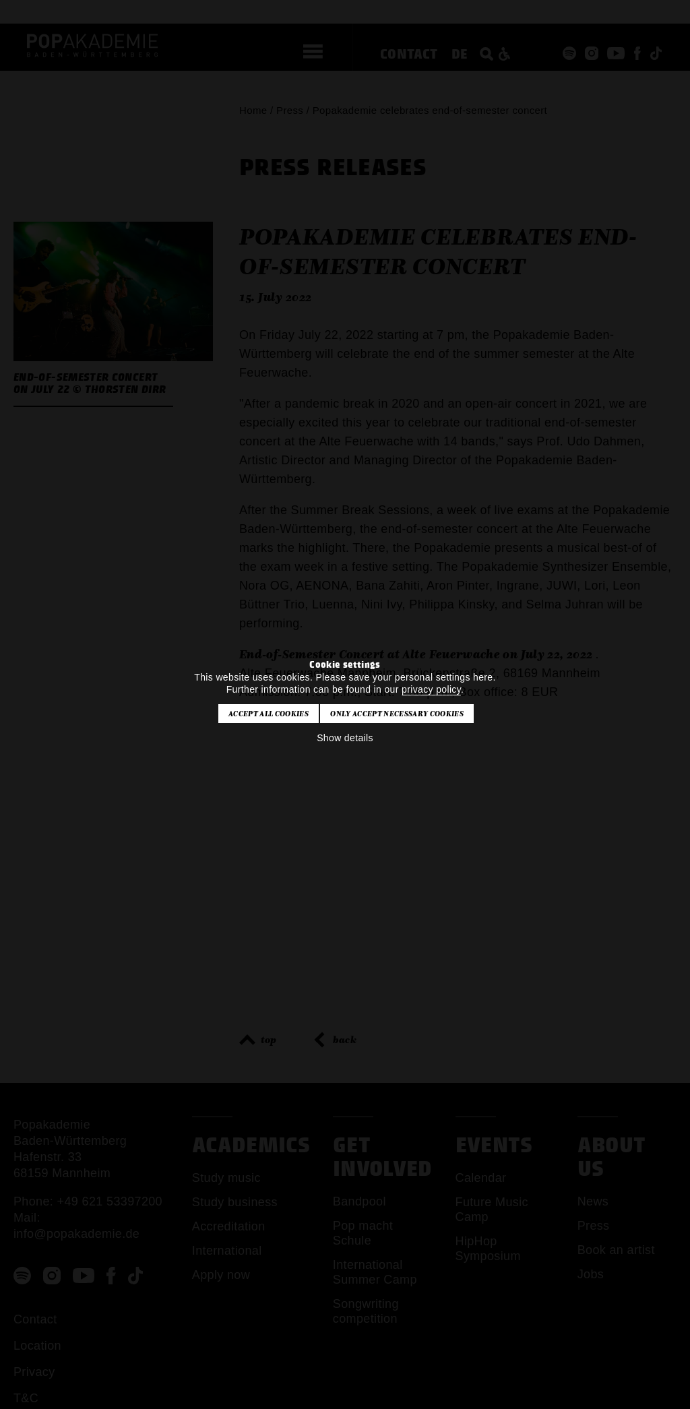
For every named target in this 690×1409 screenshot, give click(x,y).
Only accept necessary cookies (396, 713)
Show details (345, 737)
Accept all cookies (268, 713)
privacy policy (431, 689)
